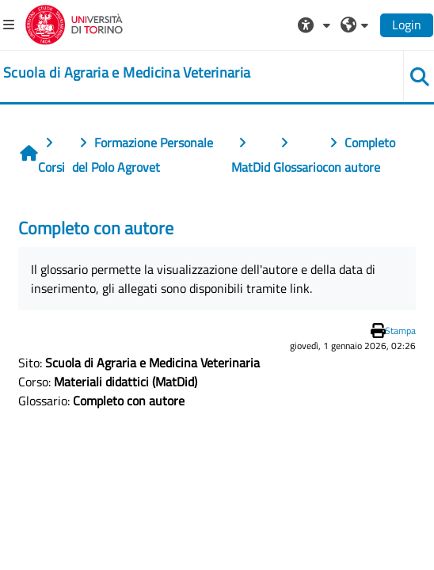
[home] (126, 73)
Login (406, 24)
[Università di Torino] (74, 22)
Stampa (400, 330)
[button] (316, 24)
